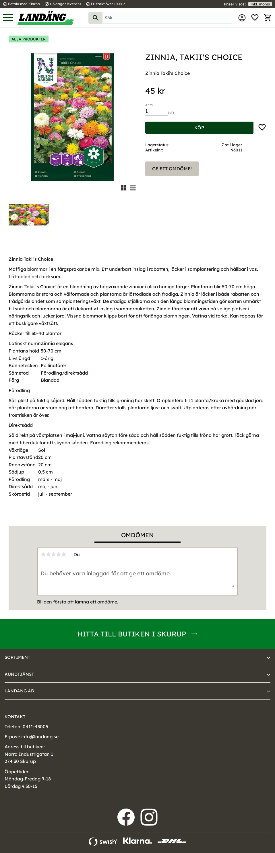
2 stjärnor (48, 554)
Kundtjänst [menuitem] (19, 674)
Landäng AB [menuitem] (19, 691)
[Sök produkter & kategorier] (167, 18)
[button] (8, 18)
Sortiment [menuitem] (17, 657)
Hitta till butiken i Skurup (132, 634)
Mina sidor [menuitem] (242, 17)
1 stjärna (43, 554)
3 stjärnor (53, 554)
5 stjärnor (63, 554)
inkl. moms (260, 4)
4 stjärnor (58, 554)
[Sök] (95, 18)
